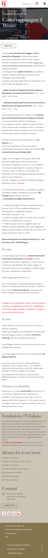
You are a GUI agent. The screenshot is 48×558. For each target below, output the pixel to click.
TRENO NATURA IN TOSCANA (16, 461)
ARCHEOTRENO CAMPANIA (15, 469)
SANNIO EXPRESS (10, 465)
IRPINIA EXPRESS (10, 480)
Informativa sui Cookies (16, 549)
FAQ (6, 537)
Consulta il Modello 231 (14, 526)
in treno (29, 259)
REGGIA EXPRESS (10, 476)
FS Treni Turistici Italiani (12, 442)
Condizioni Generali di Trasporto (18, 529)
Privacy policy (10, 533)
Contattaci (9, 505)
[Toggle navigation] (44, 4)
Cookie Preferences (15, 553)
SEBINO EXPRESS (10, 458)
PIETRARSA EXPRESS (12, 472)
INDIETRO (8, 46)
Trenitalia (20, 183)
